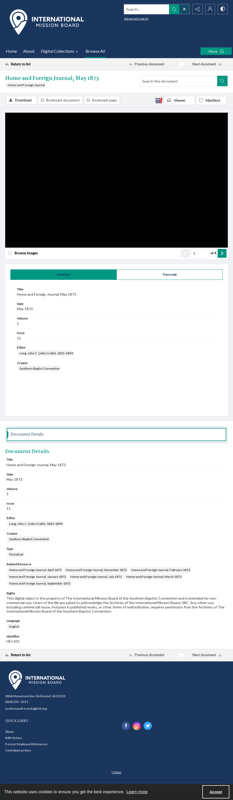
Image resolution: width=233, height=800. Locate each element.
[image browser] (24, 253)
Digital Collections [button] (60, 51)
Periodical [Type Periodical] (16, 555)
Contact (116, 772)
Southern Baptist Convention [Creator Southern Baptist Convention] (40, 369)
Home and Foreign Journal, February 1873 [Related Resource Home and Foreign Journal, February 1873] (160, 570)
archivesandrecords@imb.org (26, 708)
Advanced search (135, 18)
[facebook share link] (126, 726)
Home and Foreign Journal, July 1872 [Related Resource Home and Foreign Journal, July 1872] (96, 577)
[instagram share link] (137, 726)
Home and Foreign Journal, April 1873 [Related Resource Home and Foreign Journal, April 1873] (35, 570)
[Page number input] (200, 253)
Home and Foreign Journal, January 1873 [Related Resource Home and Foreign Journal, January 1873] (37, 577)
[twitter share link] (148, 726)
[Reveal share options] (197, 9)
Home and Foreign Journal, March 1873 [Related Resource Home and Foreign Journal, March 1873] (154, 577)
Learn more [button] (137, 792)
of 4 (213, 253)
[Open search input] (184, 9)
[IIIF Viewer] (179, 100)
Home (11, 51)
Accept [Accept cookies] (216, 792)
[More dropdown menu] (216, 51)
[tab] (63, 275)
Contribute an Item (18, 750)
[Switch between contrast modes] (223, 9)
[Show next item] (222, 253)
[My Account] (210, 9)
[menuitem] (116, 772)
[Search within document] (222, 81)
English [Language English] (14, 626)
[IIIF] (159, 100)
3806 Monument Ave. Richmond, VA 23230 (35, 696)
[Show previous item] (185, 253)
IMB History (13, 738)
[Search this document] (178, 81)
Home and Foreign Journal (26, 85)
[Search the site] (146, 9)
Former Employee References (26, 744)
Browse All (95, 51)
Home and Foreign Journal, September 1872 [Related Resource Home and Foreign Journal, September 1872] (39, 583)
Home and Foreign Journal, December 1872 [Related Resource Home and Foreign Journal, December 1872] (96, 570)
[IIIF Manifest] (211, 100)
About (29, 51)
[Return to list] (35, 64)
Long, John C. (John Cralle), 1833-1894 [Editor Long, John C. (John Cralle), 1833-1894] (46, 353)
